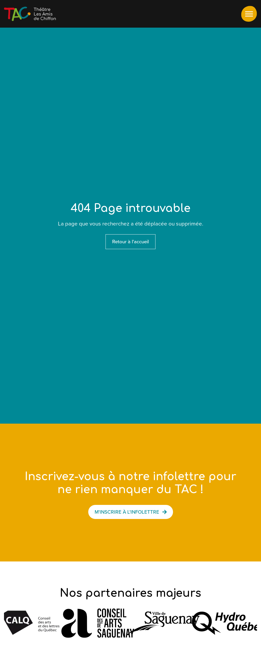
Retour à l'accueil (130, 241)
